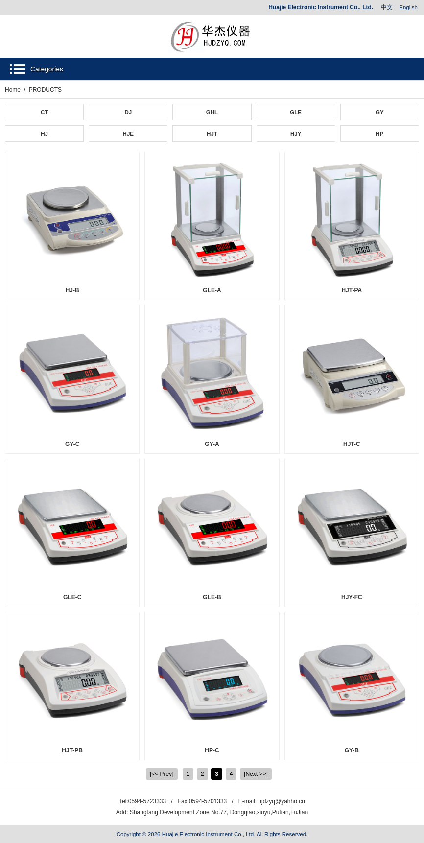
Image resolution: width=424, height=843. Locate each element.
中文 (387, 7)
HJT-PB (72, 750)
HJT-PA (351, 290)
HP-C (212, 750)
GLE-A (212, 290)
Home (13, 89)
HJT (212, 134)
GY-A (212, 444)
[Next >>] (256, 774)
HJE (128, 134)
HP (379, 134)
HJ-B (72, 290)
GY (380, 112)
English (408, 7)
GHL (212, 112)
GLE (296, 112)
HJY (295, 134)
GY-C (72, 444)
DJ (128, 112)
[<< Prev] (162, 774)
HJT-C (351, 444)
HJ (44, 134)
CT (44, 112)
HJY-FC (351, 597)
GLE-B (212, 597)
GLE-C (72, 597)
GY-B (352, 750)
